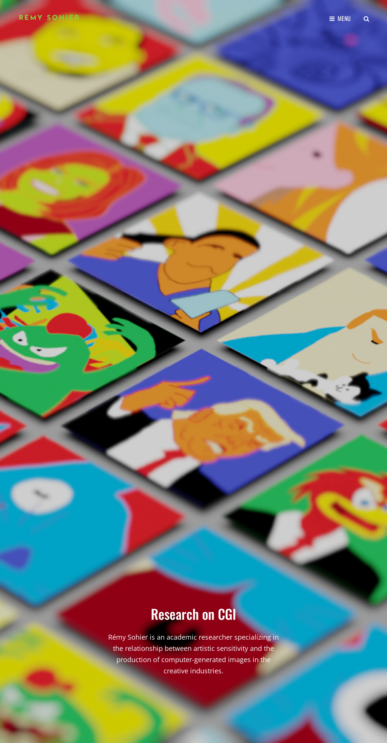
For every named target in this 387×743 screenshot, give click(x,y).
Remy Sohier (49, 18)
